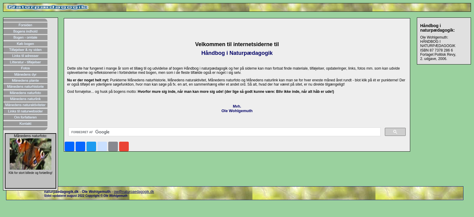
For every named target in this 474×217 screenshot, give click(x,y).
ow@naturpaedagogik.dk (134, 192)
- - (79, 192)
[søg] (223, 132)
